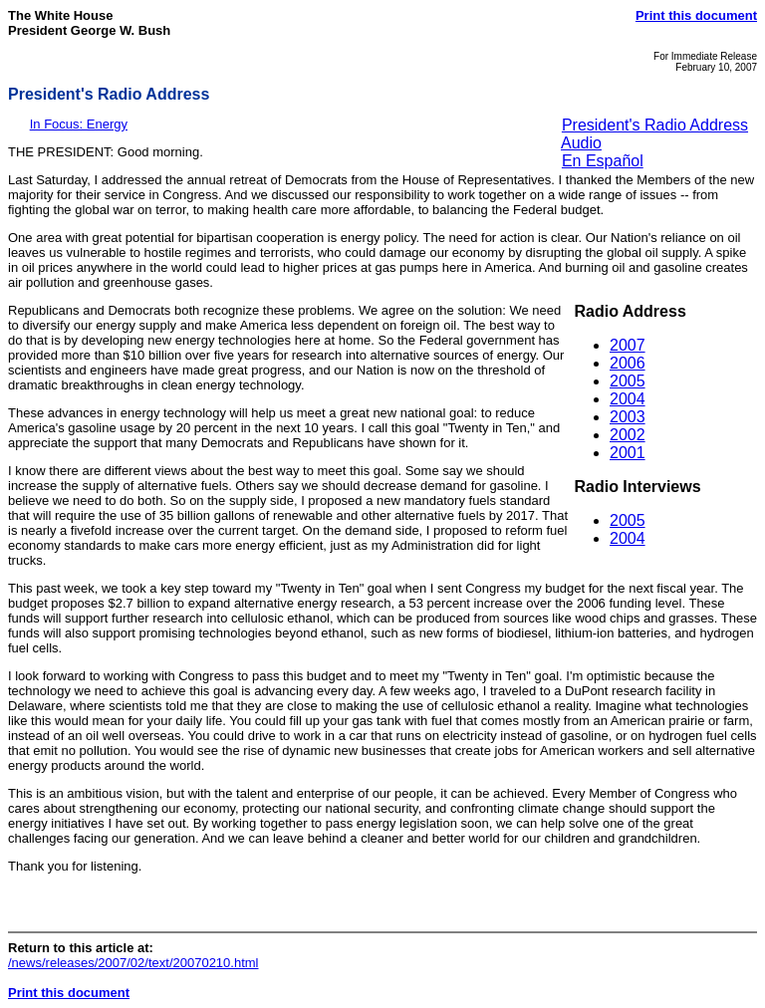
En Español (602, 160)
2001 (627, 452)
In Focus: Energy (79, 124)
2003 (627, 416)
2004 (627, 398)
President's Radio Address (655, 125)
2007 (627, 345)
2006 (627, 363)
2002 (627, 434)
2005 (627, 381)
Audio (581, 142)
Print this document (696, 15)
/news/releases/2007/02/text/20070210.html (133, 962)
